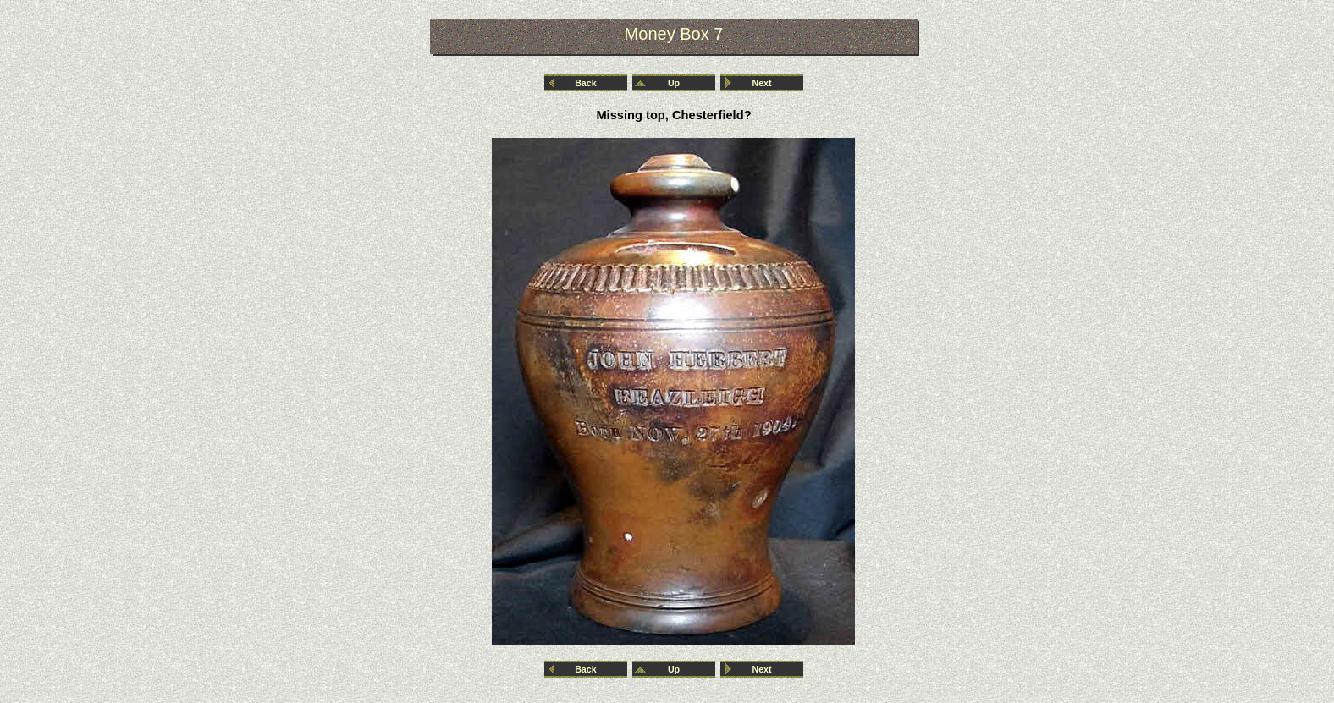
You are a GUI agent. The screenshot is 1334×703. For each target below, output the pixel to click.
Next (762, 83)
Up (674, 83)
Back (585, 83)
